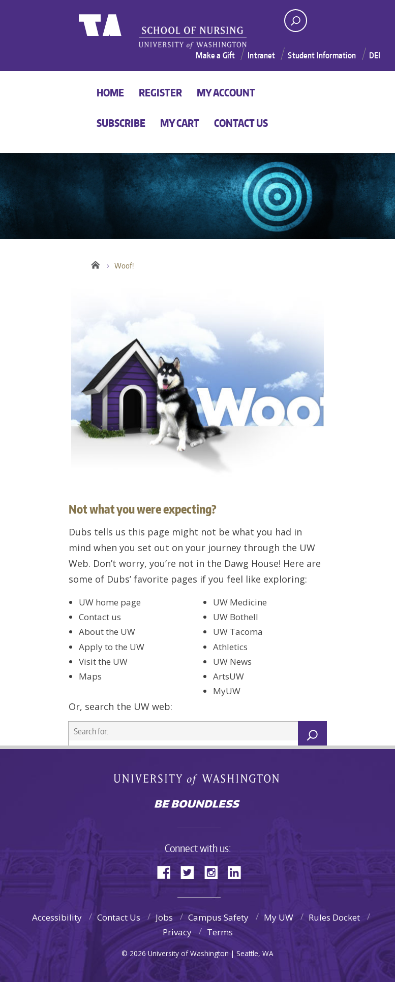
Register (160, 92)
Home (110, 92)
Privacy (177, 932)
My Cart (179, 122)
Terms (220, 932)
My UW (278, 917)
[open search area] (295, 20)
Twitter (191, 871)
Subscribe (121, 122)
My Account (226, 92)
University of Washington (120, 34)
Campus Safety (218, 917)
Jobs (164, 917)
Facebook (167, 871)
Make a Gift (215, 55)
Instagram (214, 871)
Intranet (261, 55)
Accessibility (57, 917)
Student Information (322, 55)
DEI (374, 55)
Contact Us (241, 122)
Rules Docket (334, 917)
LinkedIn (238, 871)
